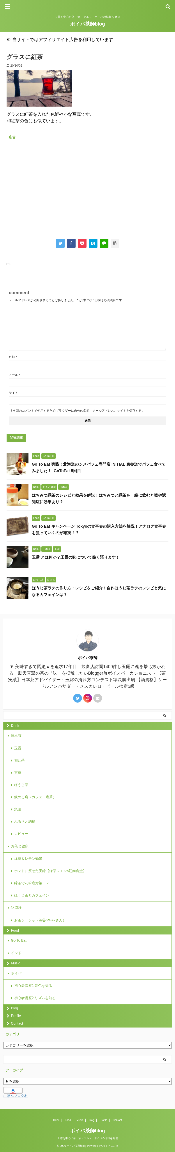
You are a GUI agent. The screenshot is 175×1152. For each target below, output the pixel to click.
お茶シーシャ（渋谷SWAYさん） (40, 920)
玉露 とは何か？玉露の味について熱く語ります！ (76, 557)
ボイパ (16, 973)
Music (15, 963)
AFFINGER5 (110, 1145)
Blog (14, 1008)
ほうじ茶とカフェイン (31, 895)
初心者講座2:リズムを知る (35, 998)
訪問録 (16, 908)
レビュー (21, 834)
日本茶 (16, 735)
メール (14, 375)
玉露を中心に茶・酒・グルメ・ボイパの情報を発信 (87, 1138)
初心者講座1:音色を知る (33, 986)
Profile (16, 1016)
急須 (17, 809)
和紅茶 (19, 760)
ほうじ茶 (21, 785)
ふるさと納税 (24, 821)
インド (16, 953)
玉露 (17, 748)
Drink (15, 725)
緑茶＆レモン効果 (28, 858)
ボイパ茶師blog (87, 24)
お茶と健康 (19, 846)
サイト (13, 392)
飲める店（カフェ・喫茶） (35, 797)
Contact (17, 1023)
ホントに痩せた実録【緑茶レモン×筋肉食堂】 (50, 871)
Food (15, 930)
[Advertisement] (87, 187)
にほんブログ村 (15, 1096)
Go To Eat (19, 940)
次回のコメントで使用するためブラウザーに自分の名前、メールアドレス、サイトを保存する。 (79, 410)
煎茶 (17, 772)
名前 (13, 357)
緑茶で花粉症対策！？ (31, 883)
